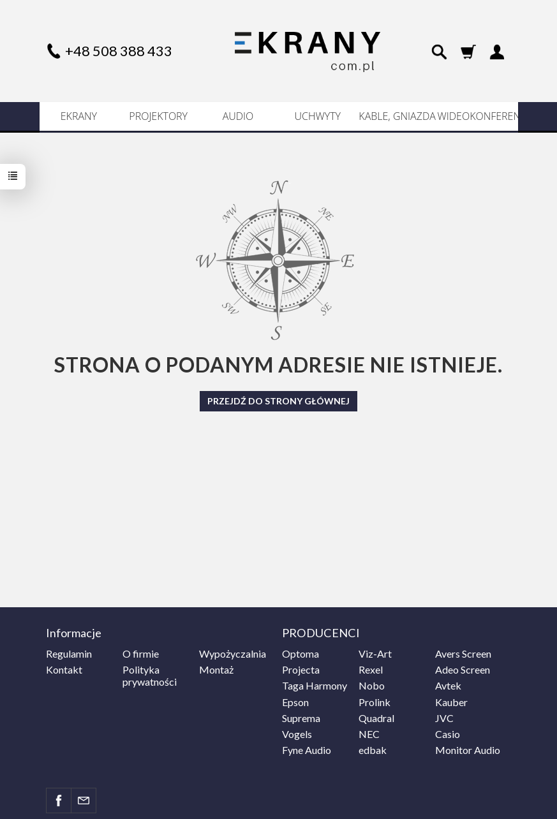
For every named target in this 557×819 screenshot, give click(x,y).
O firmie (141, 653)
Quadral (376, 718)
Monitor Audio (467, 750)
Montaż (216, 669)
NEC (369, 734)
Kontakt (64, 669)
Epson (295, 702)
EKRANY (79, 116)
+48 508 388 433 (118, 50)
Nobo (372, 685)
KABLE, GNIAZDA (397, 116)
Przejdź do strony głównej (278, 400)
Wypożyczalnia (232, 653)
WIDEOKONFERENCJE (477, 116)
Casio (447, 734)
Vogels (297, 734)
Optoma (300, 653)
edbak (373, 750)
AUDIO (238, 116)
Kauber (451, 702)
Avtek (448, 685)
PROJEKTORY (158, 116)
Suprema (301, 718)
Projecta (301, 669)
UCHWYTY (318, 116)
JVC (444, 718)
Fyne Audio (306, 750)
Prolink (374, 702)
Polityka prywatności (150, 675)
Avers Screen (463, 653)
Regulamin (69, 653)
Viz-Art (375, 653)
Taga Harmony (314, 685)
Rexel (371, 669)
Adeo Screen (462, 669)
